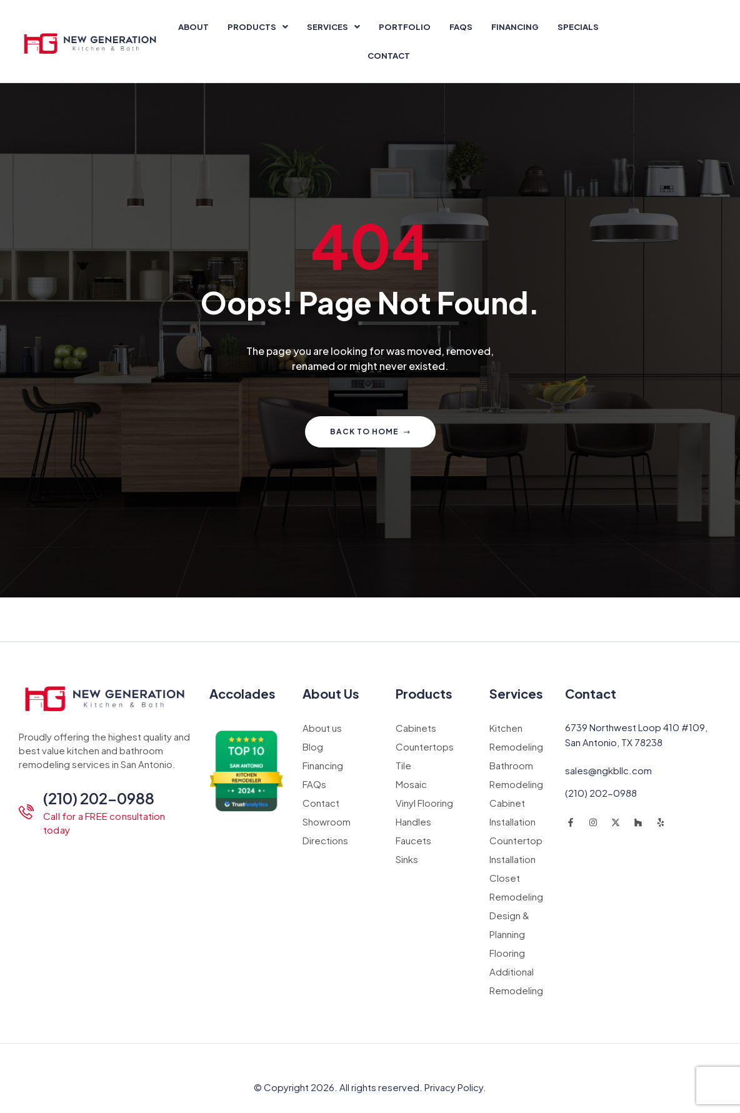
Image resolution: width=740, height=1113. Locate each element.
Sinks (407, 859)
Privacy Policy (453, 1087)
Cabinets (416, 728)
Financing (515, 27)
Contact (389, 56)
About (193, 27)
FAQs (460, 27)
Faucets (413, 840)
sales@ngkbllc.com (608, 770)
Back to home (370, 431)
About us (322, 728)
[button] (258, 26)
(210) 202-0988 (98, 798)
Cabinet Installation (512, 812)
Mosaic (411, 784)
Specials (578, 27)
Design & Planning (509, 924)
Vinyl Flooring (424, 803)
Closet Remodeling (516, 887)
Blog (312, 746)
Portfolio (405, 27)
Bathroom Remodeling (516, 774)
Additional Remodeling (516, 981)
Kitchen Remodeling (516, 737)
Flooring (507, 953)
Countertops (425, 746)
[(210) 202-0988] (26, 811)
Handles (413, 821)
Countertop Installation (515, 849)
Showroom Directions (326, 831)
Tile (403, 765)
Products (258, 27)
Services (333, 27)
